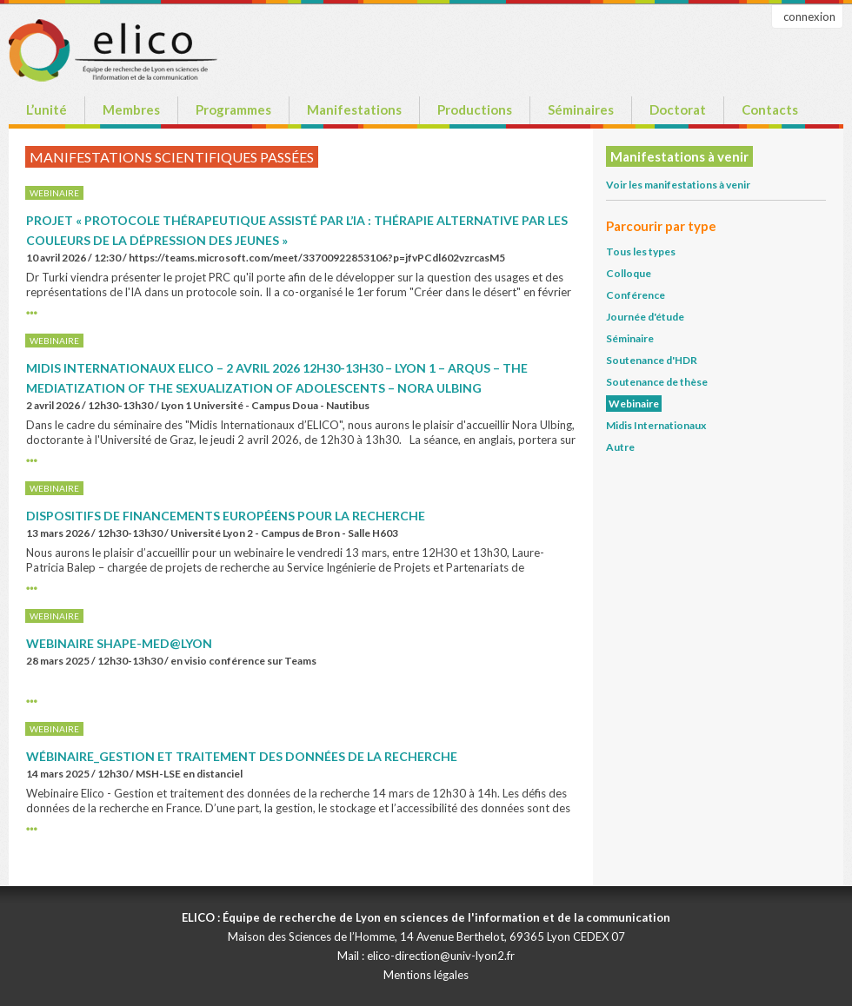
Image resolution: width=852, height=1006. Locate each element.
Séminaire (630, 338)
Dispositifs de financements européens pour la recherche (225, 515)
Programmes (233, 109)
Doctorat (677, 109)
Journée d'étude (645, 316)
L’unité (46, 109)
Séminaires (581, 109)
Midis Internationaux (656, 425)
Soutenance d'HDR (651, 360)
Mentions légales (426, 975)
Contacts (770, 109)
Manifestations (354, 109)
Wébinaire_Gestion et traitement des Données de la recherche (241, 756)
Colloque (628, 273)
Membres (131, 109)
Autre (620, 446)
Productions (474, 109)
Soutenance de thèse (657, 381)
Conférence (635, 294)
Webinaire (634, 403)
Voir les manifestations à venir (678, 184)
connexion (809, 16)
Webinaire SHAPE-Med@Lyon (119, 643)
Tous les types (641, 251)
